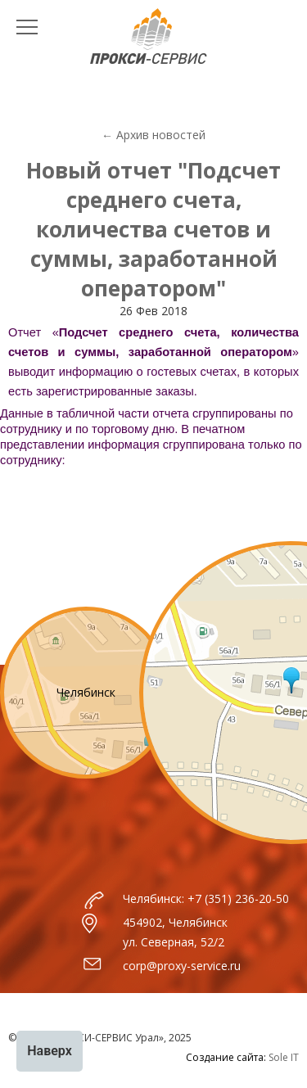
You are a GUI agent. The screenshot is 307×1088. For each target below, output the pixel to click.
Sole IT (284, 1057)
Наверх (49, 1051)
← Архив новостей (153, 134)
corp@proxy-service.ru (182, 965)
